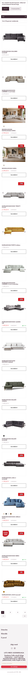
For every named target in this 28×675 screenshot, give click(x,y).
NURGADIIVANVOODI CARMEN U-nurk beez (8, 91)
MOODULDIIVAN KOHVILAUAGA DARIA (9, 130)
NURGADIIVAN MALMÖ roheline (9, 400)
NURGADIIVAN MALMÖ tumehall (9, 439)
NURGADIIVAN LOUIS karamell (11, 594)
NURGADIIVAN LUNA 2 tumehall (9, 478)
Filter (14, 16)
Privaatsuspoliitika (16, 8)
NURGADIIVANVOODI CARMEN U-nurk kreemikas (10, 283)
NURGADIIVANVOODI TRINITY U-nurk (11, 207)
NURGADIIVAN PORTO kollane (11, 245)
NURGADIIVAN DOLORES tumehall (9, 52)
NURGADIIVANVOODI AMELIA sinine (11, 517)
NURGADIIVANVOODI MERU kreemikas (10, 556)
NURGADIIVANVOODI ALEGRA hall (11, 322)
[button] (25, 38)
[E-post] (14, 663)
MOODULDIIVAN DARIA (9, 168)
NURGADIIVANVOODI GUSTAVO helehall (8, 361)
